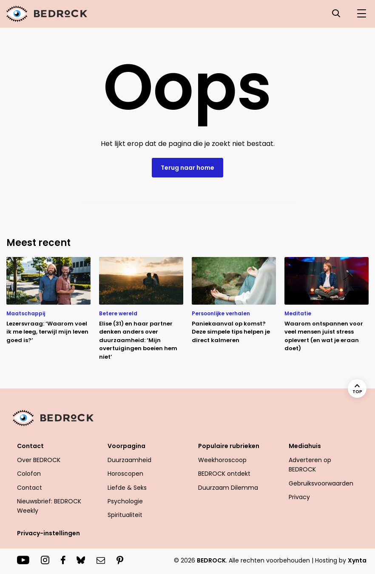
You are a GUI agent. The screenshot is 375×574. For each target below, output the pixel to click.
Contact (30, 446)
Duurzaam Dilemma (228, 487)
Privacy (299, 497)
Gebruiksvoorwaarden (321, 483)
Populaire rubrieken (228, 446)
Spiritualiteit (125, 515)
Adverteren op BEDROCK (310, 465)
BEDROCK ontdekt (224, 473)
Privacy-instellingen (48, 533)
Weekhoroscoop (222, 460)
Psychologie (125, 501)
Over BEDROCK (38, 460)
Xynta (357, 560)
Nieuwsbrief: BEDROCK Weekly (49, 506)
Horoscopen (125, 473)
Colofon (29, 473)
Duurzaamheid (129, 460)
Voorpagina (126, 446)
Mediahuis (305, 446)
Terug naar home (187, 167)
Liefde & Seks (127, 487)
